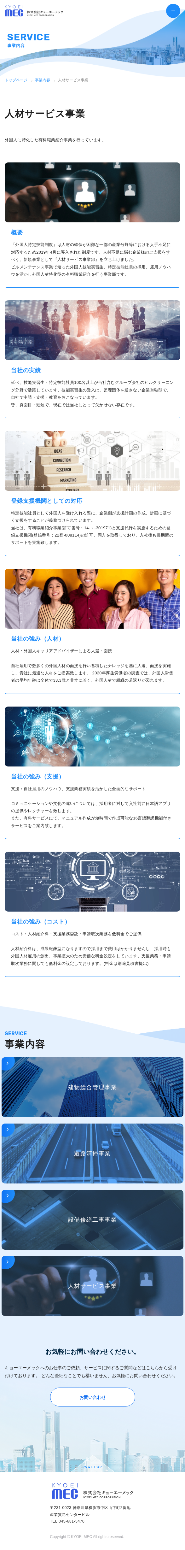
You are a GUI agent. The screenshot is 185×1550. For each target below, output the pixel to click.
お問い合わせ (92, 1397)
